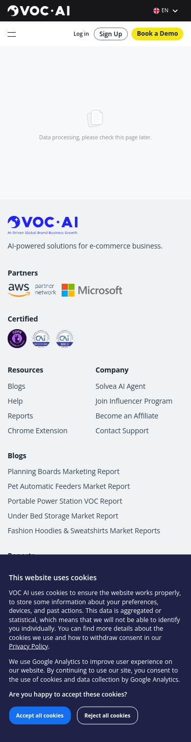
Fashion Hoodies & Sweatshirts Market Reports (84, 530)
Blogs (16, 386)
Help (15, 401)
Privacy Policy (28, 646)
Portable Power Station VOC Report (65, 501)
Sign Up (110, 34)
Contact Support (122, 430)
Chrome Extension (38, 430)
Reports (20, 416)
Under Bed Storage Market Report (63, 516)
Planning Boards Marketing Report (64, 471)
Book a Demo (157, 33)
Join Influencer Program (134, 401)
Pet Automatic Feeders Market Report (69, 486)
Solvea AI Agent (121, 386)
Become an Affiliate (127, 416)
